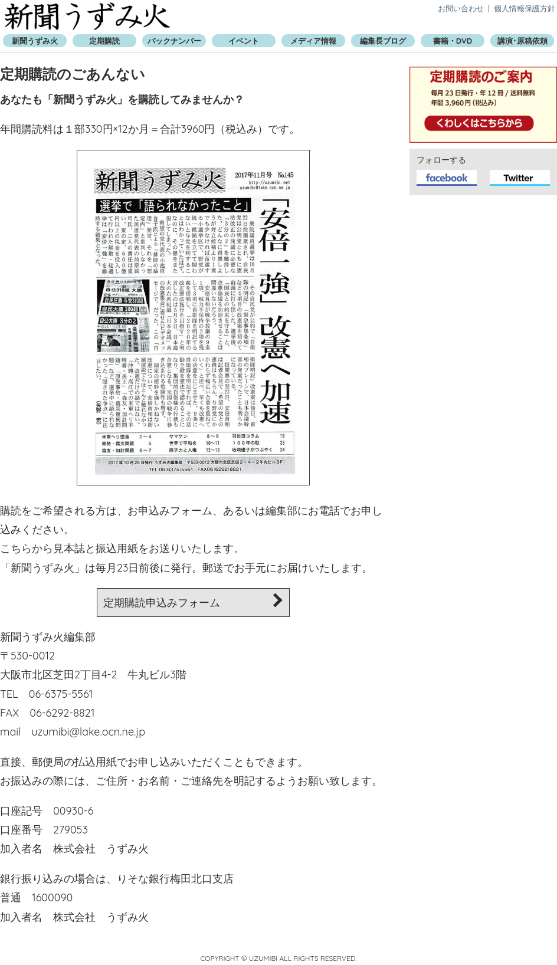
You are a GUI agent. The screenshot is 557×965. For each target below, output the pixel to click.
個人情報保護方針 (524, 8)
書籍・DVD (452, 40)
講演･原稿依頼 (522, 40)
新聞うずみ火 (87, 16)
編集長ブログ (383, 40)
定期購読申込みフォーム (193, 601)
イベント (243, 40)
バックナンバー (174, 40)
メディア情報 (313, 40)
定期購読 (104, 40)
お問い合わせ (461, 8)
